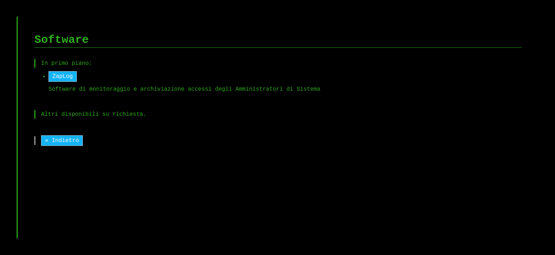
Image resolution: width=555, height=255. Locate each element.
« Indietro (62, 140)
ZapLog (62, 76)
